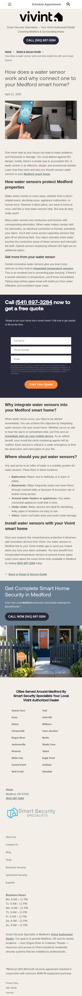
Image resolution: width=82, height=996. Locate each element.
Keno (14, 717)
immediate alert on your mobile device (29, 436)
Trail (44, 710)
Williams (47, 724)
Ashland (46, 764)
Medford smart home (37, 174)
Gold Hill (47, 717)
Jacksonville (18, 744)
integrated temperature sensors (53, 268)
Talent (45, 751)
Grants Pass (18, 710)
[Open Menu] (9, 4)
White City (17, 758)
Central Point (19, 764)
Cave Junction (50, 731)
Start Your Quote (41, 384)
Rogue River (18, 737)
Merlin (45, 737)
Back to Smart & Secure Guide (26, 574)
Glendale (47, 771)
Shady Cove (48, 744)
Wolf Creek (18, 771)
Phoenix (16, 751)
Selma (15, 724)
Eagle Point (48, 758)
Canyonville (18, 731)
